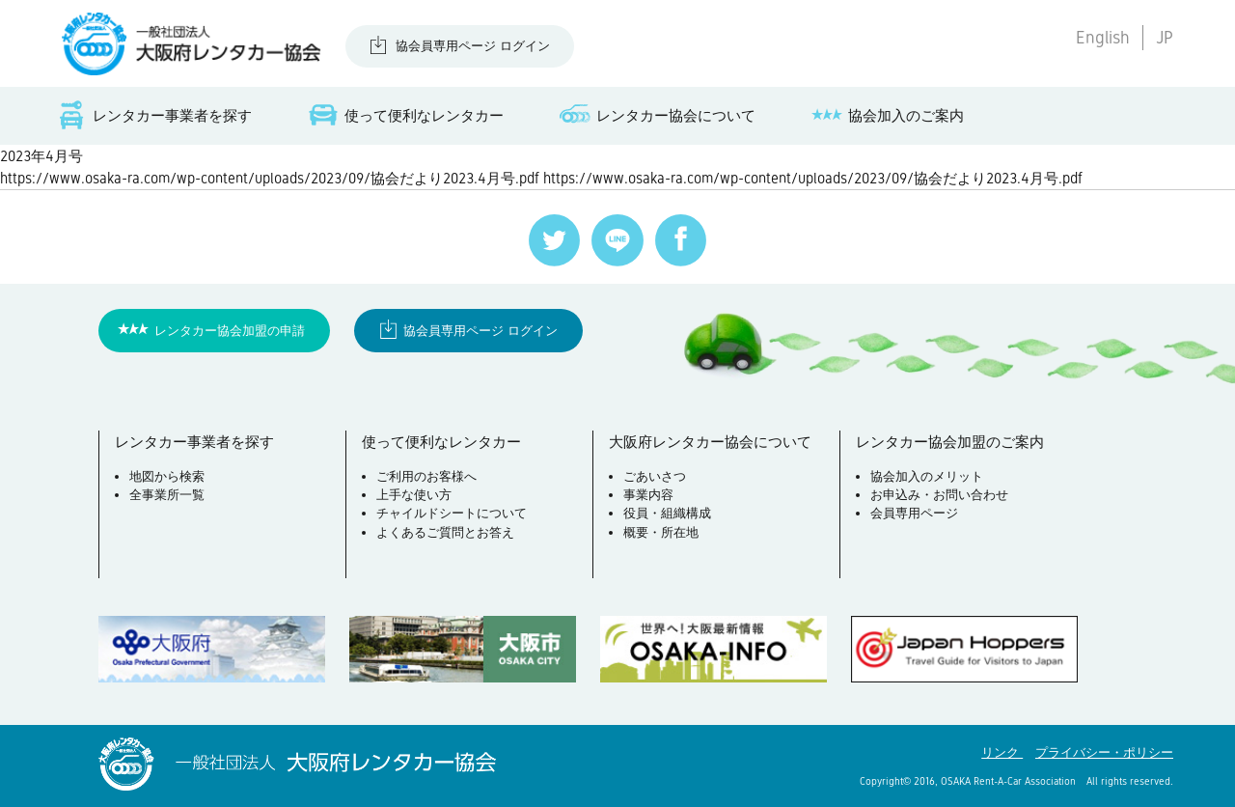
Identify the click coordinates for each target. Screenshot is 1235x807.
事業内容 (648, 494)
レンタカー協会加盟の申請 (229, 330)
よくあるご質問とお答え (445, 532)
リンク (1002, 752)
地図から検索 (167, 476)
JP (1164, 37)
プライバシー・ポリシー (1104, 752)
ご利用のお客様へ (426, 476)
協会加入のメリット (926, 476)
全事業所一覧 (167, 494)
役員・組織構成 (667, 513)
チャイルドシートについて (451, 513)
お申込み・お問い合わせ (939, 494)
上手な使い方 (414, 494)
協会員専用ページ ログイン (473, 46)
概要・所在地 (661, 532)
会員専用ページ (914, 513)
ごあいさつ (654, 476)
